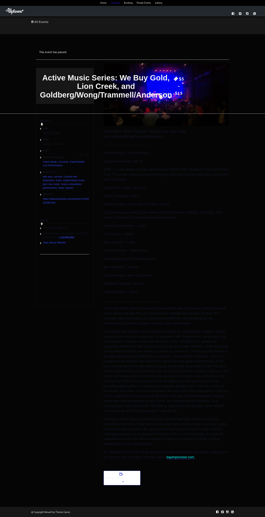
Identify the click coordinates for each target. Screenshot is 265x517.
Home (103, 2)
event (59, 180)
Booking (128, 2)
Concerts (63, 161)
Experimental (77, 161)
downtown (48, 180)
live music (54, 184)
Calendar (115, 2)
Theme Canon (62, 512)
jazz (45, 184)
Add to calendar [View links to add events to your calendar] (116, 477)
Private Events (144, 2)
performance (50, 187)
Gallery (158, 2)
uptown (69, 187)
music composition (71, 184)
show (61, 187)
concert (58, 176)
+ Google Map (66, 237)
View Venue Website (54, 242)
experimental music (74, 180)
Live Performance (53, 165)
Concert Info (70, 176)
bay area (48, 176)
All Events (39, 22)
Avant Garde (50, 161)
